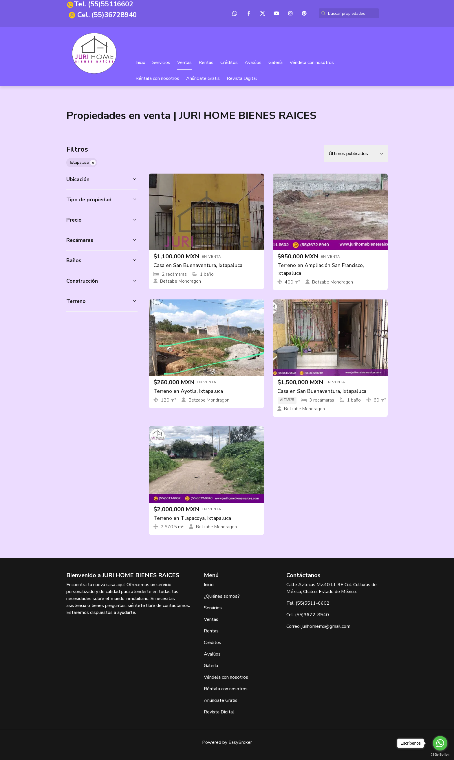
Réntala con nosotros (157, 79)
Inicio (140, 63)
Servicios (161, 63)
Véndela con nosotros (312, 63)
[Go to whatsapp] (440, 743)
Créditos (229, 63)
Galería (275, 63)
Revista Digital (242, 79)
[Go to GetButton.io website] (440, 754)
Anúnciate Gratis (203, 79)
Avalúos (253, 63)
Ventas (184, 63)
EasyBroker (240, 742)
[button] (102, 179)
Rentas (206, 63)
